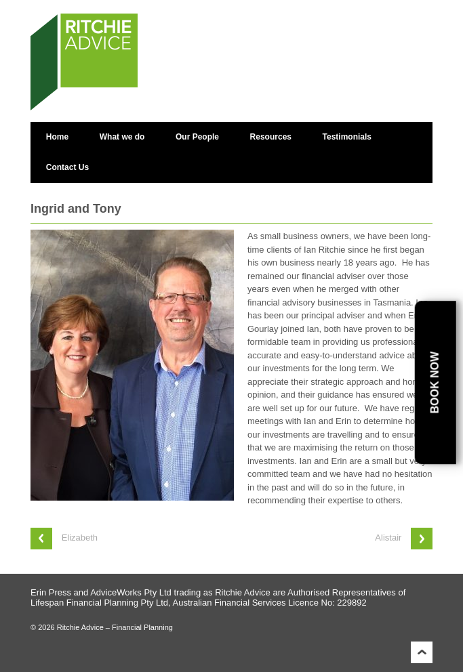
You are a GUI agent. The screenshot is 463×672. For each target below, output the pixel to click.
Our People (197, 137)
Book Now (435, 383)
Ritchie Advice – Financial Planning (114, 627)
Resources (270, 137)
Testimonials (347, 137)
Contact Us (67, 167)
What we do (122, 137)
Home (57, 137)
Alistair (388, 537)
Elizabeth (80, 537)
